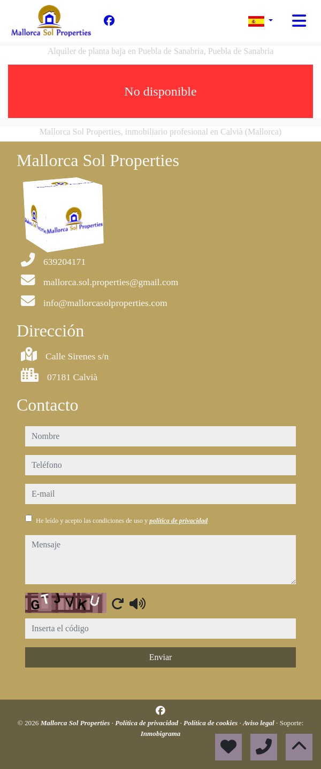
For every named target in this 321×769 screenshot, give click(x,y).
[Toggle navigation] (299, 21)
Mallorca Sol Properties (76, 723)
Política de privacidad (147, 723)
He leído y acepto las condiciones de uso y (122, 520)
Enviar (160, 657)
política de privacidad (178, 520)
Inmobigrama (161, 733)
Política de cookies (211, 723)
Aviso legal (259, 723)
